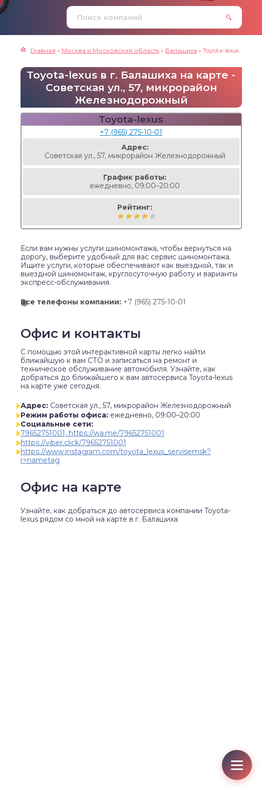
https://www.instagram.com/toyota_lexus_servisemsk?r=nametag (116, 456)
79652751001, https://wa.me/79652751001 (92, 433)
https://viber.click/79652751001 (73, 442)
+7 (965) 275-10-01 (131, 132)
